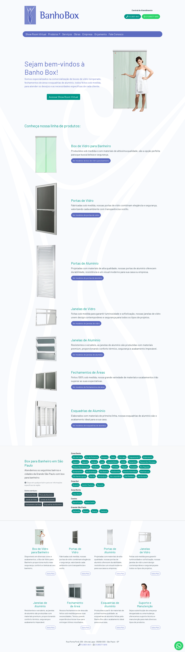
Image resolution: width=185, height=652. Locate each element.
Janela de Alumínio (47, 500)
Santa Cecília (90, 502)
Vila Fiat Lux (144, 471)
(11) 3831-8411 (132, 16)
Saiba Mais (51, 574)
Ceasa (113, 457)
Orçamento (100, 34)
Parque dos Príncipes (148, 462)
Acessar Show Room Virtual (63, 96)
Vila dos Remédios (130, 471)
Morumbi (100, 485)
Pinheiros (105, 467)
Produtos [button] (53, 34)
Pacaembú (133, 462)
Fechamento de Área (33, 504)
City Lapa (121, 457)
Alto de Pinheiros (91, 457)
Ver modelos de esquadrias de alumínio (89, 425)
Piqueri (124, 467)
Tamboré (103, 511)
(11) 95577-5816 (150, 16)
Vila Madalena (129, 476)
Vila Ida (92, 476)
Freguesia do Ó (134, 457)
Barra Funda (77, 502)
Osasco (94, 511)
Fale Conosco (116, 34)
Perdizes (95, 467)
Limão (123, 462)
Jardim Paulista (88, 485)
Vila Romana (142, 476)
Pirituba (115, 467)
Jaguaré (85, 462)
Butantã (76, 485)
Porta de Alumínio (46, 495)
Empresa (87, 34)
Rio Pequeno (144, 467)
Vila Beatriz (104, 471)
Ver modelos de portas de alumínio (87, 278)
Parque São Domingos (81, 467)
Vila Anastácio (91, 471)
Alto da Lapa (77, 457)
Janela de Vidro (31, 500)
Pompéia (133, 467)
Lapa (102, 462)
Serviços (67, 34)
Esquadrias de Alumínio (53, 504)
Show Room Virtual (35, 34)
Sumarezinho (78, 471)
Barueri (86, 511)
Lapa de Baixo (112, 462)
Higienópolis (147, 457)
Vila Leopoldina (115, 476)
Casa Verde (77, 494)
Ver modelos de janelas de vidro (86, 323)
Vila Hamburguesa (79, 476)
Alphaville (76, 511)
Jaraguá (94, 462)
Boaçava (104, 457)
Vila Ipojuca (102, 476)
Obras (77, 34)
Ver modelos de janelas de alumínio (88, 354)
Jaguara (76, 462)
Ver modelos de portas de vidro (86, 215)
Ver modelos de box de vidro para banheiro (91, 160)
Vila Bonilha (115, 471)
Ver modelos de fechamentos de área (88, 387)
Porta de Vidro (31, 495)
